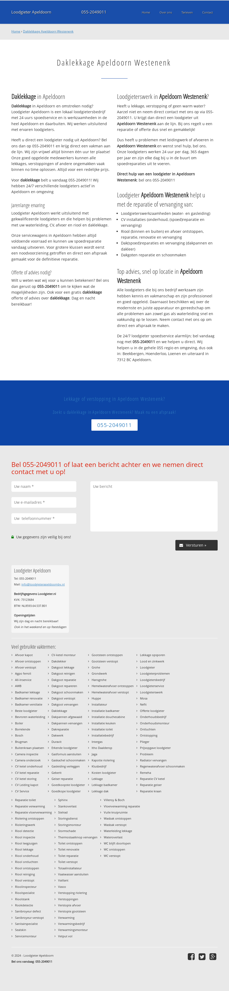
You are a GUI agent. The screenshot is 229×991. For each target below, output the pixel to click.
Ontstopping (148, 735)
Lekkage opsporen (152, 655)
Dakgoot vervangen (65, 704)
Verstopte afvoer (69, 905)
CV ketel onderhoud (29, 766)
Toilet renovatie (68, 849)
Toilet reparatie (68, 856)
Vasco (62, 887)
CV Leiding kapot (26, 785)
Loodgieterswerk (151, 692)
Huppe (96, 698)
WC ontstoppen (114, 849)
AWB (18, 686)
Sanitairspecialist (26, 924)
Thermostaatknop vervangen (77, 837)
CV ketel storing (25, 779)
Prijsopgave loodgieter (155, 748)
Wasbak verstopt (115, 825)
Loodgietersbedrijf (152, 680)
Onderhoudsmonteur (154, 723)
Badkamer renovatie (29, 698)
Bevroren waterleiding (30, 717)
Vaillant (63, 880)
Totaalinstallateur (70, 868)
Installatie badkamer (105, 711)
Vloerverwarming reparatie (122, 806)
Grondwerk (99, 673)
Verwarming (66, 918)
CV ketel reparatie (27, 773)
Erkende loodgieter (64, 748)
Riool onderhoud (27, 856)
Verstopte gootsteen (72, 911)
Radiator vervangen (153, 760)
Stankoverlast (67, 806)
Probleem (146, 754)
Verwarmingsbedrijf (71, 924)
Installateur (99, 704)
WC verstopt (112, 856)
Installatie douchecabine (108, 717)
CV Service (22, 791)
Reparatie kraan (150, 791)
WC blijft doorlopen (117, 843)
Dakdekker (59, 661)
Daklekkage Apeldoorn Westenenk (48, 31)
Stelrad (63, 812)
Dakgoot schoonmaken (67, 692)
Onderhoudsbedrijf (153, 717)
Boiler (19, 723)
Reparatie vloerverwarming (33, 812)
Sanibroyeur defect (28, 911)
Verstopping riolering (72, 893)
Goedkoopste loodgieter (68, 785)
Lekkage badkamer (104, 785)
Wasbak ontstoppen (117, 818)
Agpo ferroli (23, 673)
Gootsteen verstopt (105, 661)
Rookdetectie (24, 905)
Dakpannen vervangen (67, 723)
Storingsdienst (68, 818)
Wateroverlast (113, 837)
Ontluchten (148, 729)
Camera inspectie (26, 754)
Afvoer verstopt (25, 667)
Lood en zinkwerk (152, 661)
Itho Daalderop (102, 748)
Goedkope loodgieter (66, 791)
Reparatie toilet (25, 800)
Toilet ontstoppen (70, 843)
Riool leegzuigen (26, 843)
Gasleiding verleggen (66, 766)
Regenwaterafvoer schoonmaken (162, 766)
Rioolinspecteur (25, 887)
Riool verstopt (24, 880)
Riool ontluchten (26, 862)
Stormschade (67, 831)
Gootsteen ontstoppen (107, 655)
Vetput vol (65, 936)
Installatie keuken (104, 723)
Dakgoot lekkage (63, 667)
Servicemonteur (25, 936)
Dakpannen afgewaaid (67, 717)
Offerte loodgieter (152, 711)
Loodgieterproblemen (155, 673)
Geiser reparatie (62, 779)
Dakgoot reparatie (64, 680)
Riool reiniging (25, 874)
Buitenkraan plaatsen (29, 748)
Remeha (145, 773)
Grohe (96, 667)
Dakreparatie (60, 729)
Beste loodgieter (26, 711)
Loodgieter (147, 667)
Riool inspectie (25, 837)
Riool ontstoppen (27, 868)
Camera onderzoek (28, 760)
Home (15, 31)
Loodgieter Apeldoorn (31, 12)
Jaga (94, 754)
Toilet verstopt (68, 862)
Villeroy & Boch (114, 800)
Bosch (19, 735)
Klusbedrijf (99, 766)
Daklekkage (59, 711)
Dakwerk (57, 735)
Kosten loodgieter (104, 773)
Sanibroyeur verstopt (29, 918)
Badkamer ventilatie (28, 704)
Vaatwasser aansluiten (73, 874)
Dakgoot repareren (64, 686)
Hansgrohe (99, 680)
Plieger (144, 742)
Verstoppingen (68, 899)
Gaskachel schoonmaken (68, 760)
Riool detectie (24, 831)
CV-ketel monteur (64, 655)
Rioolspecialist (25, 893)
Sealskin (20, 930)
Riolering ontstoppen (29, 818)
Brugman (21, 742)
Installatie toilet (102, 729)
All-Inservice (23, 680)
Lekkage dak (100, 791)
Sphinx (63, 800)
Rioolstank (22, 899)
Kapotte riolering (103, 760)
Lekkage (97, 779)
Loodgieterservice (152, 686)
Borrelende (22, 729)
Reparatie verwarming (30, 806)
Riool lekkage (24, 849)
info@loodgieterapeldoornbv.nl (43, 584)
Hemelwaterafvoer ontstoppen (113, 686)
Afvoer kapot (24, 655)
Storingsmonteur (69, 825)
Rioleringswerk (25, 825)
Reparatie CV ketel (152, 779)
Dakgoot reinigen (63, 673)
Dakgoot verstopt (63, 698)
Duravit (57, 742)
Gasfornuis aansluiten (66, 754)
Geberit (57, 773)
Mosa (143, 698)
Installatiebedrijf (103, 735)
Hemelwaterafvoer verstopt (110, 692)
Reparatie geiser (151, 785)
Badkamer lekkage (27, 692)
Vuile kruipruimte (116, 812)
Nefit (143, 704)
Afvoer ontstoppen (28, 661)
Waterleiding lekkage (118, 831)
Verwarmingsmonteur (73, 930)
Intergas (97, 742)
